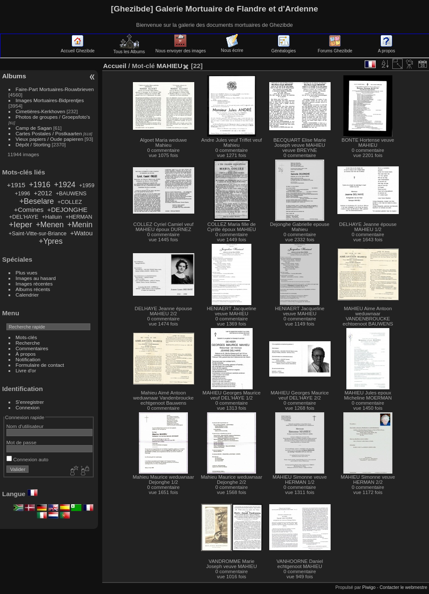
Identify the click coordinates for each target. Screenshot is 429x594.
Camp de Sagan (34, 128)
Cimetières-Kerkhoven (40, 111)
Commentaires (32, 348)
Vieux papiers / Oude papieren (49, 139)
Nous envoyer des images (180, 48)
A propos (386, 48)
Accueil (115, 65)
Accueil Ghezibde (77, 48)
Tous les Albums (129, 49)
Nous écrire (232, 48)
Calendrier (27, 294)
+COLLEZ (70, 202)
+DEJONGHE (67, 209)
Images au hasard (36, 278)
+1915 (16, 184)
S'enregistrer (30, 402)
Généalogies (283, 48)
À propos (26, 354)
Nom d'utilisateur (24, 426)
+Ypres (51, 241)
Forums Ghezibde (335, 48)
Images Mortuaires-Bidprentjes (50, 100)
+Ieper (20, 224)
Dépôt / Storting (33, 144)
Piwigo (368, 587)
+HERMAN (79, 217)
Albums (14, 76)
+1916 (39, 184)
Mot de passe (21, 442)
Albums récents (33, 289)
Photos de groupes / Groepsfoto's (53, 117)
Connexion (28, 407)
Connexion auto (27, 459)
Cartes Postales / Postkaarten (49, 133)
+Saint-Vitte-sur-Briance (37, 233)
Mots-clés (26, 337)
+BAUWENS (71, 193)
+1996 (22, 193)
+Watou (81, 233)
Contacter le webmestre (403, 587)
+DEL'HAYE (23, 217)
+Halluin (52, 217)
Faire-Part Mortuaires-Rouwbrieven (55, 89)
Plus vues (26, 272)
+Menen (49, 224)
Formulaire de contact (40, 365)
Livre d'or (26, 370)
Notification (28, 359)
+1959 (87, 185)
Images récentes (34, 283)
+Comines (29, 209)
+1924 (64, 184)
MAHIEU (169, 65)
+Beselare (36, 201)
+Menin (79, 224)
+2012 (43, 193)
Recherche (28, 343)
